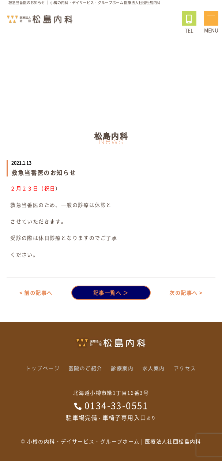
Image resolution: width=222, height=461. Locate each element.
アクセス (185, 368)
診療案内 (122, 368)
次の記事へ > (186, 292)
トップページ (43, 368)
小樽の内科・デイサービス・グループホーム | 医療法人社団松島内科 (114, 441)
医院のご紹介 (85, 368)
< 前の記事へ (36, 292)
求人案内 (153, 368)
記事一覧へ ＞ (111, 292)
